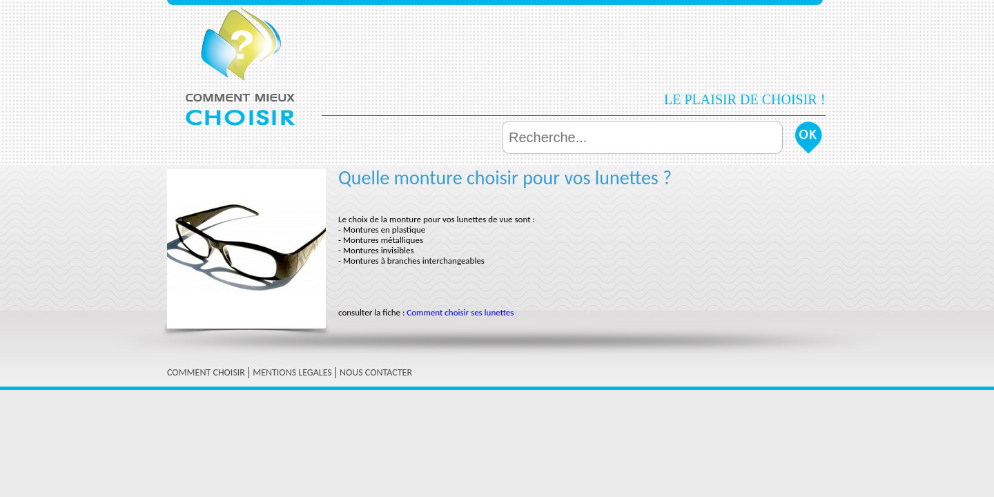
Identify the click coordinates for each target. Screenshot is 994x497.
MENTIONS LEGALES (292, 372)
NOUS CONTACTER (376, 372)
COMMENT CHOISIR (206, 372)
